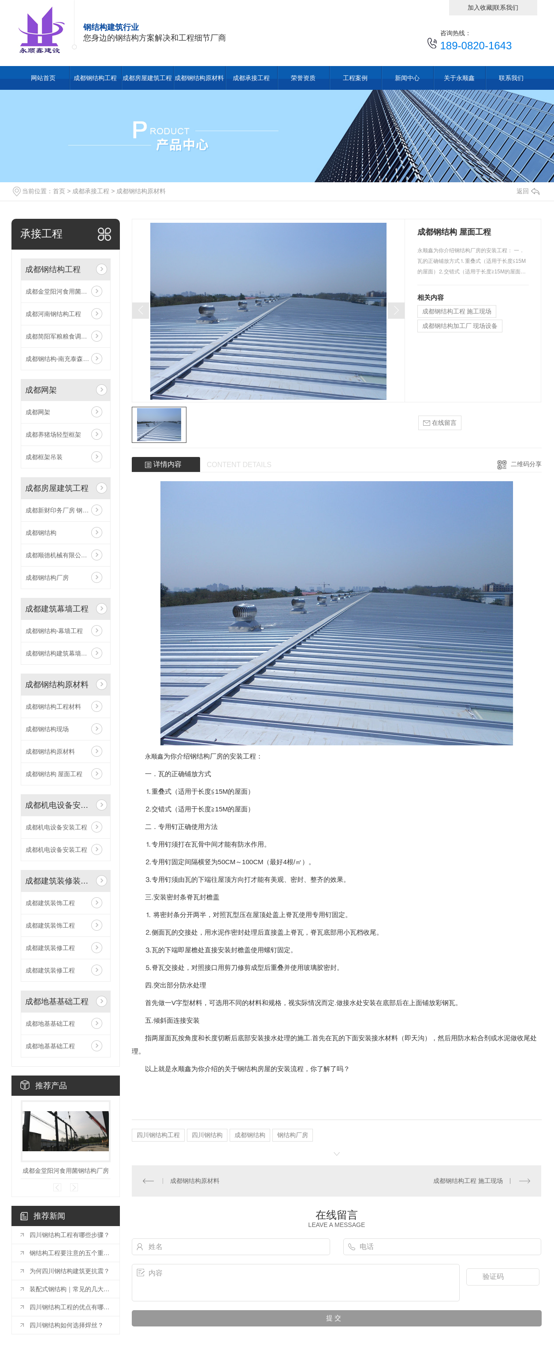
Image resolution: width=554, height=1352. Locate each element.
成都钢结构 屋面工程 (54, 773)
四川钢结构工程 (158, 1134)
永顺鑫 (154, 756)
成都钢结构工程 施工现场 (457, 311)
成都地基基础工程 (57, 1001)
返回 (528, 191)
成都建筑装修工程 (50, 947)
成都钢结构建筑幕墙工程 (59, 653)
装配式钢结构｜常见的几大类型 (70, 1289)
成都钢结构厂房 (47, 577)
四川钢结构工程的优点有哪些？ (70, 1307)
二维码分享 (526, 464)
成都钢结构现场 (47, 729)
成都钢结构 (41, 532)
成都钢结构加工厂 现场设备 (460, 325)
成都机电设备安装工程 (59, 805)
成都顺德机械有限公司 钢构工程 (66, 555)
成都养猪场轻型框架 (53, 434)
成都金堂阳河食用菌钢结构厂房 (66, 291)
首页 (59, 191)
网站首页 (43, 77)
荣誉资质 (303, 77)
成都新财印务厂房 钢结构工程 (66, 510)
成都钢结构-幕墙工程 (54, 630)
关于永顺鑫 (459, 77)
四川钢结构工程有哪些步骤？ (70, 1234)
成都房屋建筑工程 (147, 77)
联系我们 (506, 7)
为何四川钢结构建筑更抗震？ (70, 1271)
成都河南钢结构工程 (53, 313)
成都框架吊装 (44, 456)
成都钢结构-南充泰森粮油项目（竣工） (66, 358)
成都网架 (41, 390)
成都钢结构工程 (95, 77)
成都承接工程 (251, 77)
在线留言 (440, 423)
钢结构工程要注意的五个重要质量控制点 (70, 1252)
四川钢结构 (207, 1134)
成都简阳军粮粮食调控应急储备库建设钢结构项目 (66, 336)
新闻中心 (407, 77)
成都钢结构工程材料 (53, 706)
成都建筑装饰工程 (50, 902)
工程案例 (355, 77)
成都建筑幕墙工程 (57, 608)
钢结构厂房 (292, 1134)
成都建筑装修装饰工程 (59, 881)
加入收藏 (480, 7)
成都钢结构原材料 (199, 77)
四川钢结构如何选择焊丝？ (67, 1325)
